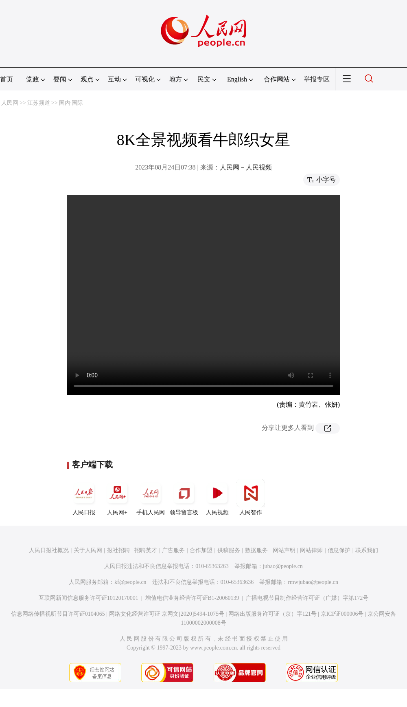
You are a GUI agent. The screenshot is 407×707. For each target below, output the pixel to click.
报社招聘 (118, 550)
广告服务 (173, 550)
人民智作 (250, 497)
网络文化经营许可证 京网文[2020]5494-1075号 (167, 614)
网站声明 (284, 550)
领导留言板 (184, 497)
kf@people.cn (130, 582)
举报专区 (317, 79)
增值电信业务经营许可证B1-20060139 (192, 598)
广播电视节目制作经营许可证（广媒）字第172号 (307, 598)
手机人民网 (150, 497)
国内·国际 (71, 103)
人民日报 (84, 497)
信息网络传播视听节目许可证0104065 (58, 614)
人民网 (9, 103)
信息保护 (339, 550)
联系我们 (366, 550)
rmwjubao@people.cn (313, 582)
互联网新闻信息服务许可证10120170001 (88, 598)
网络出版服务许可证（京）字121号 (272, 614)
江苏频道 (38, 103)
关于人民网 (88, 550)
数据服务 (256, 550)
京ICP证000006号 (342, 614)
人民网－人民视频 (246, 167)
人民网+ (117, 497)
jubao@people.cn (283, 566)
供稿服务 (228, 550)
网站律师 (311, 550)
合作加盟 (201, 550)
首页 (6, 79)
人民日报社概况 (49, 550)
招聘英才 (145, 550)
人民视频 (217, 497)
